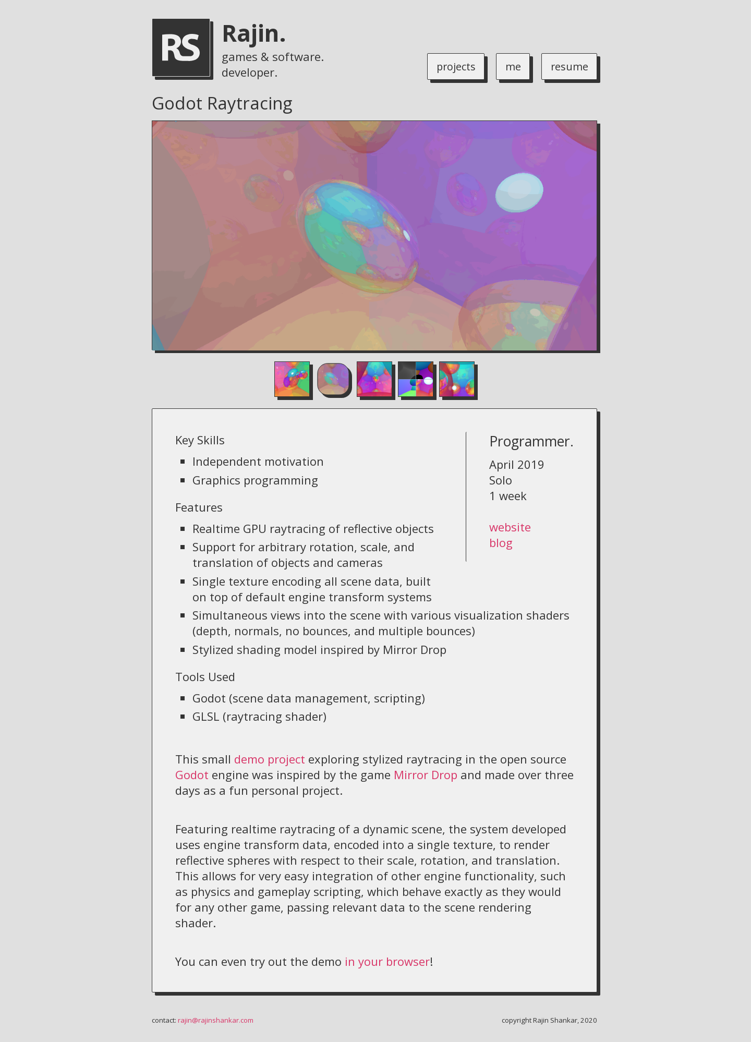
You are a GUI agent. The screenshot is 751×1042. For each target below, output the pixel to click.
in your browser (387, 961)
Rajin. (254, 33)
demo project (269, 759)
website (510, 527)
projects (449, 66)
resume (568, 66)
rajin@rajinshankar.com (215, 1020)
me (509, 66)
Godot (192, 774)
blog (501, 542)
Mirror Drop (425, 774)
